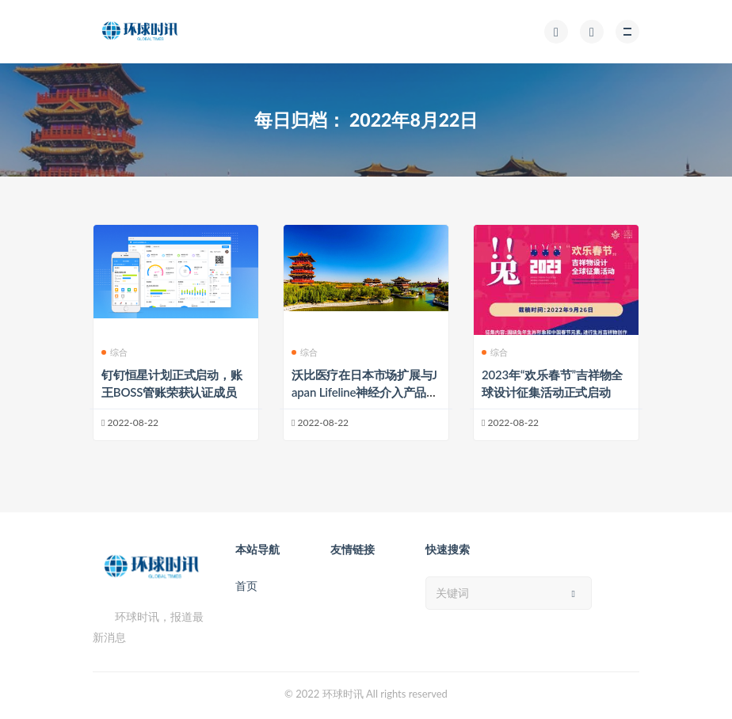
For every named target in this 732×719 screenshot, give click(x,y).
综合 (114, 352)
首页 (246, 585)
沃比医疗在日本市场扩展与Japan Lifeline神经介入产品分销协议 (365, 392)
